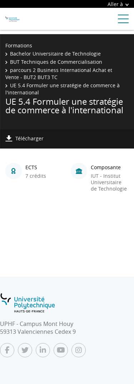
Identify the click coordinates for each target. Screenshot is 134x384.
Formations (18, 45)
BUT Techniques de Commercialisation (56, 61)
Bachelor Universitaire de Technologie (55, 53)
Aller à (118, 4)
